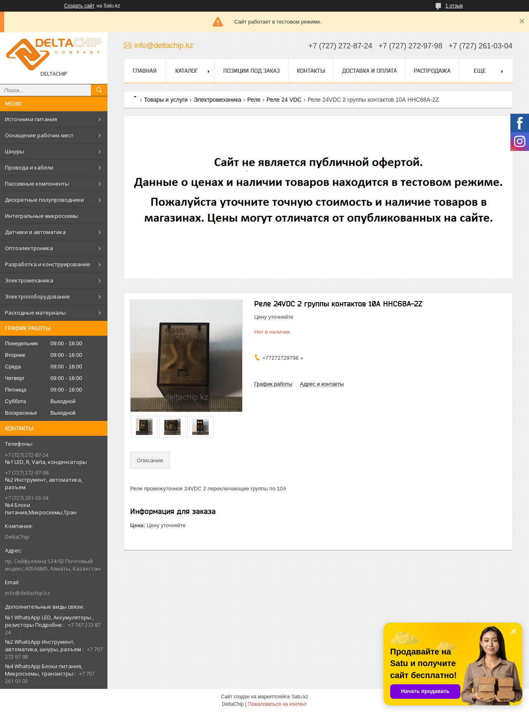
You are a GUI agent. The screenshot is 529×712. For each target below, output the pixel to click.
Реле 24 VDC (284, 99)
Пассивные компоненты (37, 183)
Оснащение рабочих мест (39, 135)
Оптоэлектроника (29, 248)
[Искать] (99, 90)
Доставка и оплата (369, 70)
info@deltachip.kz (27, 593)
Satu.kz (299, 697)
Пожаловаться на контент (277, 704)
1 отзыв (454, 6)
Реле (253, 99)
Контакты (311, 70)
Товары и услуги (166, 99)
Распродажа (432, 70)
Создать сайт (79, 6)
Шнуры (14, 151)
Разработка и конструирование (47, 264)
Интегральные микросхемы (41, 216)
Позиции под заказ (251, 70)
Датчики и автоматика (35, 232)
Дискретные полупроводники (44, 199)
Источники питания (31, 119)
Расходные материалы (35, 312)
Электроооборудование (37, 296)
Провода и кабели (29, 167)
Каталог (186, 70)
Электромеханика (29, 280)
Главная (145, 70)
